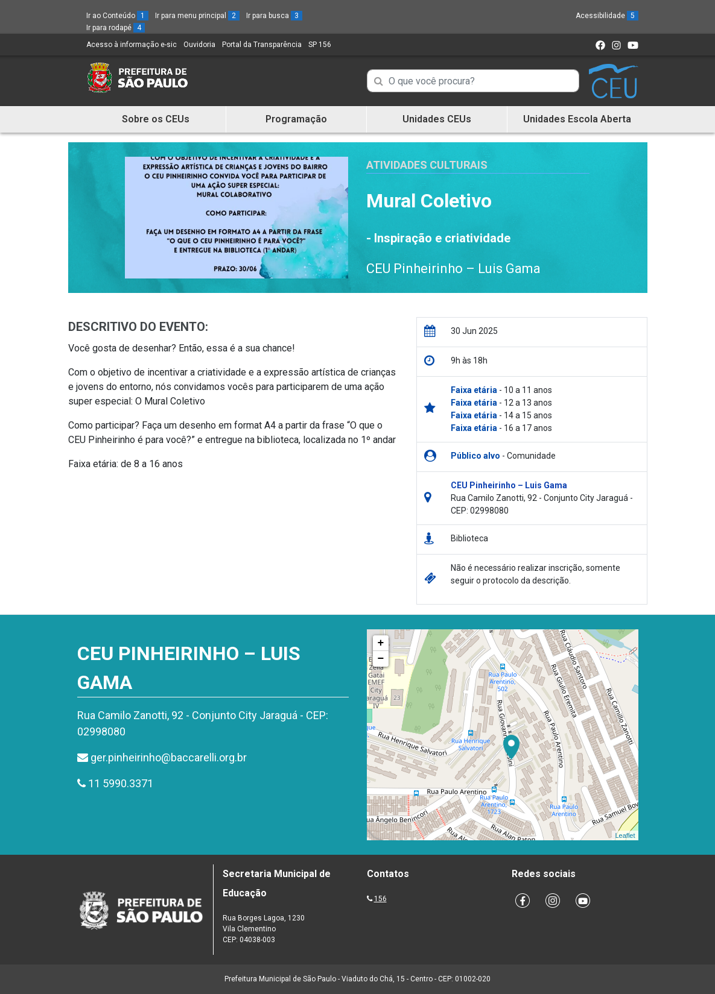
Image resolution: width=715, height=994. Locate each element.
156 (380, 899)
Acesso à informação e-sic (131, 44)
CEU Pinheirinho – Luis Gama (453, 268)
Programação (296, 119)
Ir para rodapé (115, 28)
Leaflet (625, 835)
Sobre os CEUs (155, 119)
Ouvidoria (199, 44)
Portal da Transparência (262, 44)
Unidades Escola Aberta (577, 119)
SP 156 (319, 44)
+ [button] (381, 643)
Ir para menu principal (197, 15)
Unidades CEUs (436, 119)
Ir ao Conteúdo (117, 15)
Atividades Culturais (427, 165)
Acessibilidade (607, 15)
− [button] (381, 659)
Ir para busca (274, 15)
